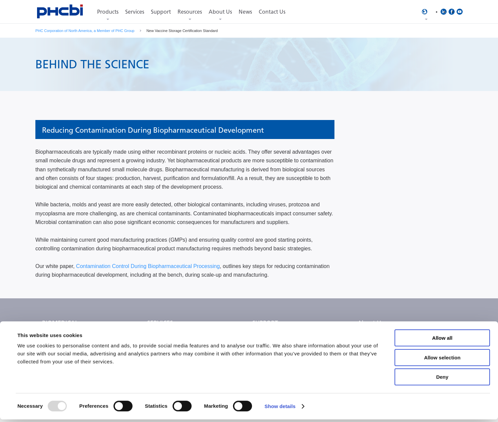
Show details (280, 409)
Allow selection (442, 360)
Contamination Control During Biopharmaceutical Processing (148, 266)
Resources (190, 12)
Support (161, 12)
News (245, 12)
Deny (442, 379)
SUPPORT (265, 323)
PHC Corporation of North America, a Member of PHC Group (85, 31)
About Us (220, 12)
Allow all (442, 340)
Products (107, 12)
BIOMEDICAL (60, 323)
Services (134, 12)
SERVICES (160, 323)
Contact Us (272, 12)
